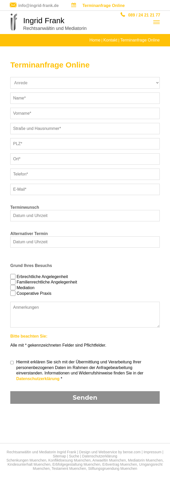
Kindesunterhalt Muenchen (28, 464)
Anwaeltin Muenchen (109, 460)
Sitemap (59, 456)
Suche (74, 456)
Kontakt (110, 40)
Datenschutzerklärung (38, 378)
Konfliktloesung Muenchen (69, 460)
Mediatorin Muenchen (145, 460)
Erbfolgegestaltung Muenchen (76, 464)
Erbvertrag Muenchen (119, 464)
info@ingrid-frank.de (38, 5)
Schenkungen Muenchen (26, 460)
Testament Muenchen (69, 468)
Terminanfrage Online (103, 5)
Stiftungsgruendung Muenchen (112, 468)
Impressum (152, 452)
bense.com (131, 452)
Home (94, 40)
